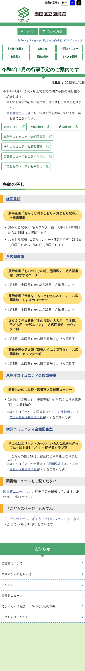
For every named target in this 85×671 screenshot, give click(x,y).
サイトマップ (74, 40)
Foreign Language (31, 40)
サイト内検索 (54, 40)
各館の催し (11, 127)
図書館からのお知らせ (16, 574)
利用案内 (15, 56)
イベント (8, 584)
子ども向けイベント (15, 617)
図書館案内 (42, 56)
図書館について (12, 563)
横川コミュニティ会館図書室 (23, 146)
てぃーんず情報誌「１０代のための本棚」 (30, 606)
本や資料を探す (15, 48)
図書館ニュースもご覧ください (24, 156)
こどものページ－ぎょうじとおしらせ (33, 518)
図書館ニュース (20, 113)
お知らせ (42, 48)
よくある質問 (69, 56)
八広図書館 (63, 127)
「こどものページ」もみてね (23, 166)
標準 (64, 2)
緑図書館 (37, 127)
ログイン (28, 31)
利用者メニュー (69, 48)
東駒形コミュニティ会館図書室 (24, 136)
